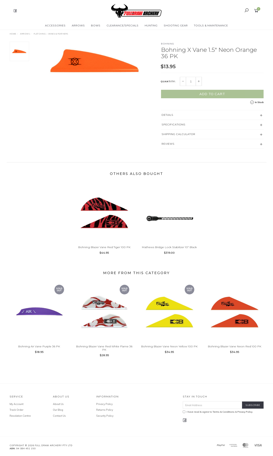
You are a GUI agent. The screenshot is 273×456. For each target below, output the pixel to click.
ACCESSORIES (55, 25)
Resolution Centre (20, 415)
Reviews (168, 143)
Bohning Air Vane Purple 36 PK (39, 349)
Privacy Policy (104, 404)
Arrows (78, 25)
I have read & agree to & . (218, 411)
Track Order (16, 409)
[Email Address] (212, 405)
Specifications (173, 124)
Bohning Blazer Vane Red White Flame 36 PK (104, 351)
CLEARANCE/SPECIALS (123, 25)
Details (167, 114)
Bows (95, 25)
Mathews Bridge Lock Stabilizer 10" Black (169, 250)
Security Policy (105, 415)
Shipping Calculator (178, 134)
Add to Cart (212, 94)
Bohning (167, 43)
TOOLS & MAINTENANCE (211, 25)
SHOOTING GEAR (176, 25)
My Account (16, 404)
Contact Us (59, 415)
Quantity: (168, 81)
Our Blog (58, 409)
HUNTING (151, 25)
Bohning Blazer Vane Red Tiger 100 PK (104, 250)
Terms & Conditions (224, 411)
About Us (58, 404)
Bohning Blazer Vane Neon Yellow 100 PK (169, 349)
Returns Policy (104, 409)
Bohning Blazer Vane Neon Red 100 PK (234, 349)
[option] (95, 62)
